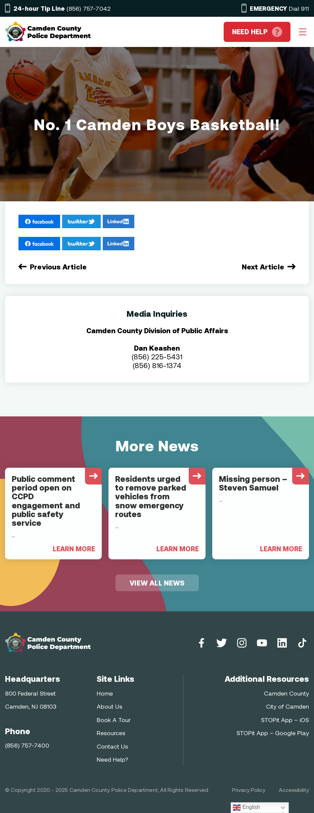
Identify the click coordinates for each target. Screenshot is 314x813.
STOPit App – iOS (285, 719)
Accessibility (294, 789)
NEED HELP (257, 32)
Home (105, 693)
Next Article (263, 266)
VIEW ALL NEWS (157, 582)
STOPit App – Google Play (272, 732)
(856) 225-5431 (157, 356)
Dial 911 (279, 8)
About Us (109, 706)
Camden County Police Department (114, 789)
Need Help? (112, 759)
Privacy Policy (248, 789)
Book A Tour (114, 719)
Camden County (286, 693)
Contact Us (112, 746)
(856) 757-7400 (27, 745)
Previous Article (58, 266)
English (246, 808)
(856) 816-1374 (157, 365)
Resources (111, 732)
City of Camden (287, 706)
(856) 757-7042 (61, 8)
